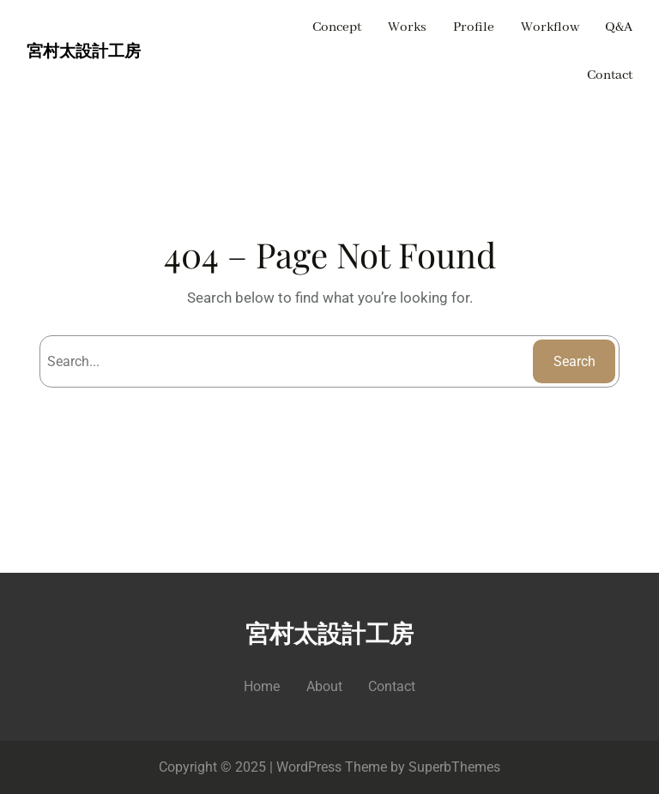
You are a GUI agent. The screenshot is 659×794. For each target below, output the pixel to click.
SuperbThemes (454, 767)
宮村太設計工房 (84, 52)
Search (574, 361)
